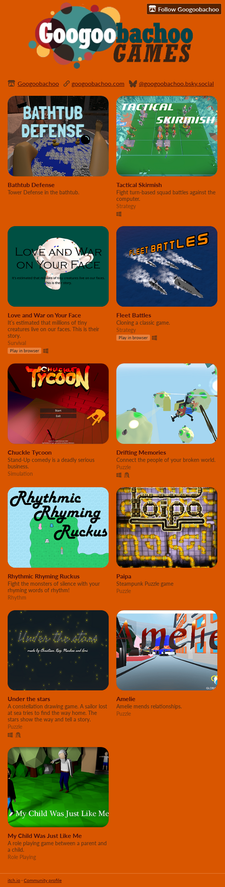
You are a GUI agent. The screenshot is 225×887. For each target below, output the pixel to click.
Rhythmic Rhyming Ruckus (44, 576)
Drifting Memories (141, 452)
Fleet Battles (133, 315)
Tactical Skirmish (139, 184)
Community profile (43, 880)
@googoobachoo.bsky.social (176, 83)
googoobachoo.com (98, 83)
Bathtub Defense (31, 184)
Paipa (123, 576)
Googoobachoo (38, 83)
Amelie (125, 698)
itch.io (14, 880)
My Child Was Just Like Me (45, 835)
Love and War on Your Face (44, 315)
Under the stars (29, 698)
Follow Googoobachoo (184, 9)
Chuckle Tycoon (30, 452)
